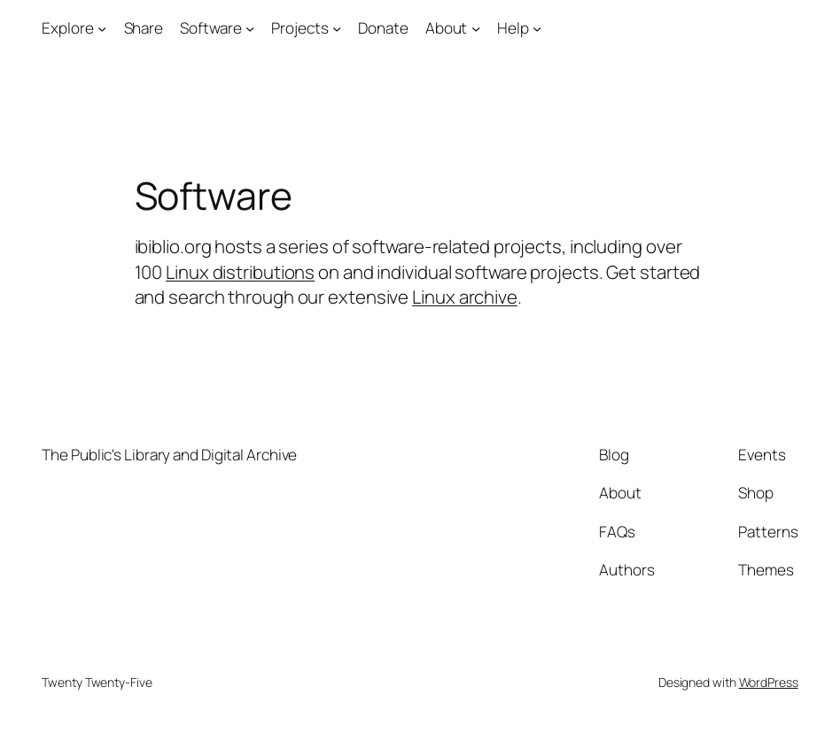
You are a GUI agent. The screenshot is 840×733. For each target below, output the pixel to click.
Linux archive (464, 296)
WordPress (768, 682)
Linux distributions (240, 271)
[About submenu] (475, 28)
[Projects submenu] (336, 28)
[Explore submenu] (101, 28)
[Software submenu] (249, 28)
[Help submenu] (537, 28)
